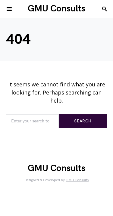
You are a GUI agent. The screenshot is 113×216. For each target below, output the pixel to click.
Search (82, 121)
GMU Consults (56, 8)
